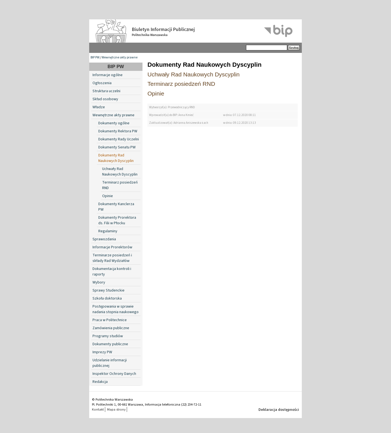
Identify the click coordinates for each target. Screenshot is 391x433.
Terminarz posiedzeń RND (181, 84)
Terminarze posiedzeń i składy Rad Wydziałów (112, 258)
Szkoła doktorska (107, 298)
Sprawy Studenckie (109, 290)
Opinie (107, 196)
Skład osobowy (105, 99)
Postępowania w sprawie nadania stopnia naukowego (116, 309)
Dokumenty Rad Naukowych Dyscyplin (116, 158)
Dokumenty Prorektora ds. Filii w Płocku (117, 220)
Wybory (99, 282)
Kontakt (98, 409)
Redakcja (100, 382)
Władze (99, 107)
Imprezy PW (102, 352)
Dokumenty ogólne (114, 123)
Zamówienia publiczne (111, 328)
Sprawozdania (104, 239)
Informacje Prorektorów (112, 247)
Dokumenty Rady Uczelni (118, 139)
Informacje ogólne (108, 75)
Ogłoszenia (102, 83)
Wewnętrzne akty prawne (120, 57)
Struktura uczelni (106, 91)
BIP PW (95, 57)
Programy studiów (108, 336)
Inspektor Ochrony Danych (114, 374)
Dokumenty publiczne (110, 344)
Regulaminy (107, 231)
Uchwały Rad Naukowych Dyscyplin (120, 171)
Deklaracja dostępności (278, 410)
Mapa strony (116, 409)
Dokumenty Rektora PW (117, 131)
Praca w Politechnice (110, 320)
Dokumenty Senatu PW (117, 147)
